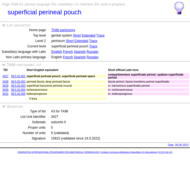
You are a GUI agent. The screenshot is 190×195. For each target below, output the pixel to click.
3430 (5, 89)
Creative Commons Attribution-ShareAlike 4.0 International (128, 152)
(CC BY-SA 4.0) (164, 152)
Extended (89, 35)
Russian (92, 52)
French (68, 52)
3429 (5, 85)
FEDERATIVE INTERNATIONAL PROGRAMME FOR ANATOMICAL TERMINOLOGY (59, 152)
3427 (5, 76)
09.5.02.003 (18, 85)
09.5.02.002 (18, 81)
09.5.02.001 (18, 76)
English (56, 52)
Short (77, 35)
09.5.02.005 (18, 93)
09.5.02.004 (18, 89)
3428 (5, 81)
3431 (5, 93)
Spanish (80, 52)
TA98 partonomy (63, 30)
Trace (100, 35)
